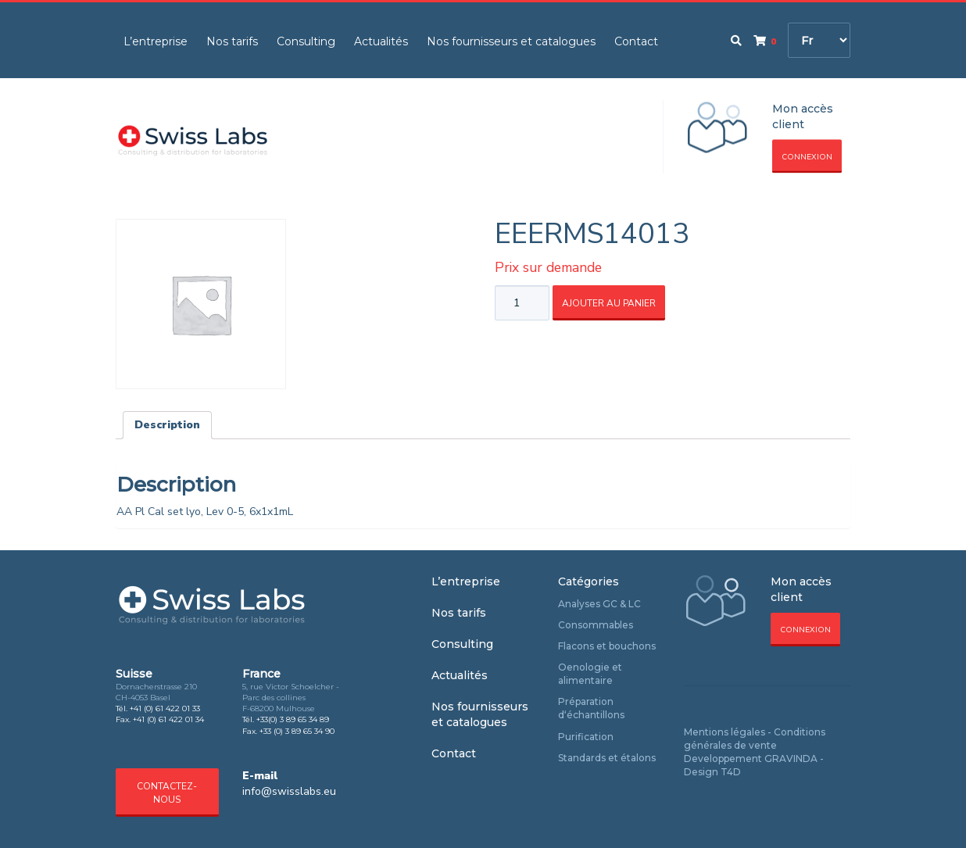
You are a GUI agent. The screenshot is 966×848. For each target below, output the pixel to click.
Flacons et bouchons (607, 646)
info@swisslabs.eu (289, 791)
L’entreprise (155, 41)
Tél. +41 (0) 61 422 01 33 (158, 708)
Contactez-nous (167, 793)
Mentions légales (724, 732)
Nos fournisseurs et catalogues (511, 41)
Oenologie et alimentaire (590, 673)
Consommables (595, 625)
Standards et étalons (607, 758)
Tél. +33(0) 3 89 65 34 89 (285, 719)
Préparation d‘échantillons (591, 708)
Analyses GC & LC (599, 604)
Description (167, 424)
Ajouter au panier (609, 303)
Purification (586, 736)
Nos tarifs (232, 41)
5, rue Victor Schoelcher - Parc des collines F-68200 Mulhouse (290, 698)
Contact (636, 41)
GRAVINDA (791, 758)
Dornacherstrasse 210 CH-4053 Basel (156, 692)
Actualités (381, 41)
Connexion (807, 157)
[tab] (167, 425)
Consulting (306, 41)
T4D (731, 772)
